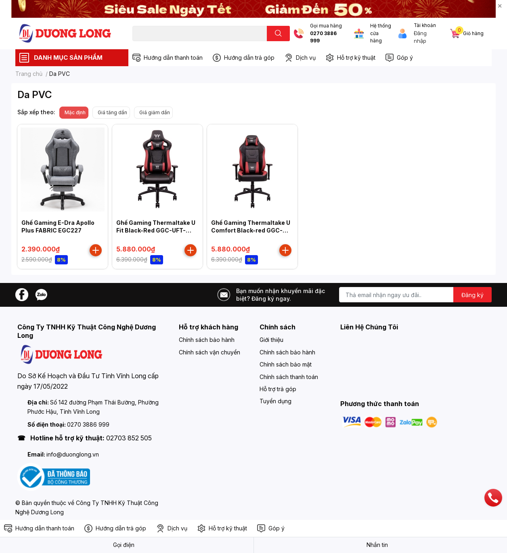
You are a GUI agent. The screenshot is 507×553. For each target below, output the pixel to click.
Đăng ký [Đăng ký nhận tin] (472, 294)
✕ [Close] (499, 5)
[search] (278, 33)
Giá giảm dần (154, 112)
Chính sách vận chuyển (209, 352)
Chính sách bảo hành (207, 339)
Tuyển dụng (275, 401)
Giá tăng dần (112, 112)
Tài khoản (425, 25)
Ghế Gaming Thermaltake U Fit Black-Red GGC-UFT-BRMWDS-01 (155, 230)
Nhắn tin (377, 544)
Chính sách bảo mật (286, 364)
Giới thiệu (271, 339)
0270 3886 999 (323, 37)
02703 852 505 (129, 438)
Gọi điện (123, 544)
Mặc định (75, 112)
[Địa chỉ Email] (415, 294)
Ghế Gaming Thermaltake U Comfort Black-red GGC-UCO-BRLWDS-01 (250, 230)
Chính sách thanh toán (289, 376)
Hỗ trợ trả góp (278, 388)
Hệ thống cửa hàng (380, 33)
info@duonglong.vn (72, 454)
